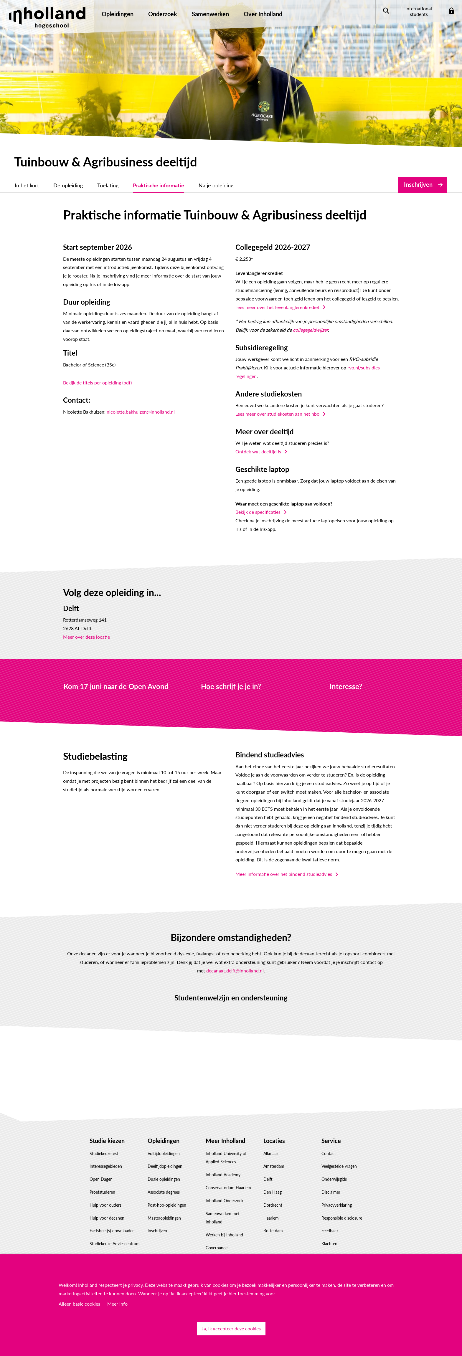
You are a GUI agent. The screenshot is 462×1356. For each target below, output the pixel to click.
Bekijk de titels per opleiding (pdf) (97, 382)
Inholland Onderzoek (224, 1200)
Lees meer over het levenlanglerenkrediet (277, 307)
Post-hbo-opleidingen (167, 1205)
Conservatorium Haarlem (228, 1187)
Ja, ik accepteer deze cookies (231, 1328)
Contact (328, 1153)
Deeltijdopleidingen (165, 1166)
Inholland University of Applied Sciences (226, 1158)
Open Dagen (101, 1179)
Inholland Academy (223, 1174)
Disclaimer (330, 1192)
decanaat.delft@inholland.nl (235, 970)
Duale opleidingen (164, 1179)
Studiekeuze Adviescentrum (115, 1243)
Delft (268, 1179)
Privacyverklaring (336, 1205)
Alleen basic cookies (79, 1304)
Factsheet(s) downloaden (112, 1230)
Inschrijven (418, 184)
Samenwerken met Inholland (223, 1218)
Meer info (117, 1304)
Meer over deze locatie (86, 637)
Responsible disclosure (341, 1217)
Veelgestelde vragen (339, 1166)
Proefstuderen (102, 1192)
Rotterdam (273, 1230)
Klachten (329, 1243)
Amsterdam (273, 1166)
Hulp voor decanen (107, 1217)
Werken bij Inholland (224, 1234)
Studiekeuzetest (104, 1153)
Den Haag (272, 1192)
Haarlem (271, 1217)
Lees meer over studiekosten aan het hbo (277, 414)
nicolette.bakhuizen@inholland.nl (141, 411)
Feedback (330, 1230)
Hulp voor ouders (105, 1205)
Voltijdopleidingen (164, 1153)
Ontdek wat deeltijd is (258, 451)
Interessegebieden (106, 1166)
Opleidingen (163, 1140)
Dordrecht (272, 1205)
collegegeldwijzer (310, 330)
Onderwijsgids (334, 1179)
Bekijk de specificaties (257, 512)
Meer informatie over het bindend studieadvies (283, 874)
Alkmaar (270, 1153)
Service (331, 1140)
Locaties (274, 1140)
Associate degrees (164, 1192)
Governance (216, 1247)
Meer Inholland (225, 1140)
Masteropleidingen (164, 1217)
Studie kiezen (107, 1140)
